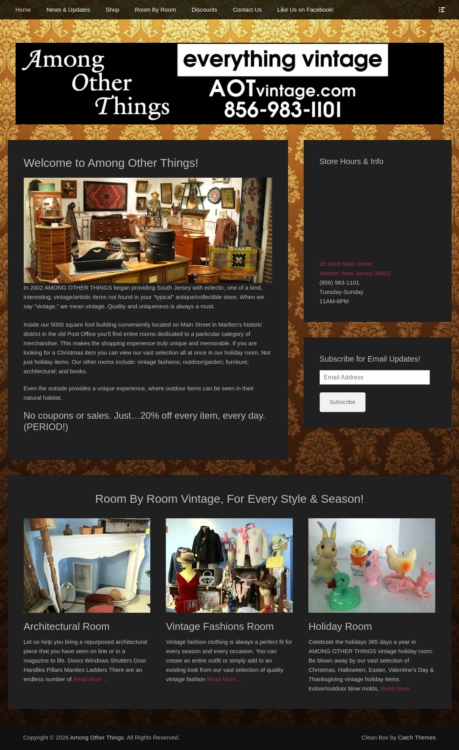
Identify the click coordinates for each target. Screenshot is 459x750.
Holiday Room (340, 626)
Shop (112, 9)
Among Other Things (97, 737)
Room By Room (155, 9)
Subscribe (343, 402)
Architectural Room (67, 626)
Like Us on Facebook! (305, 9)
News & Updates (68, 9)
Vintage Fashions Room (220, 626)
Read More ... (91, 679)
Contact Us (247, 9)
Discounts (204, 9)
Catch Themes (417, 737)
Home (23, 9)
